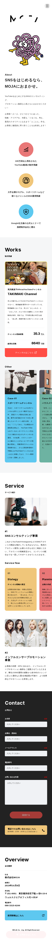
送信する (26, 815)
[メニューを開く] (47, 6)
